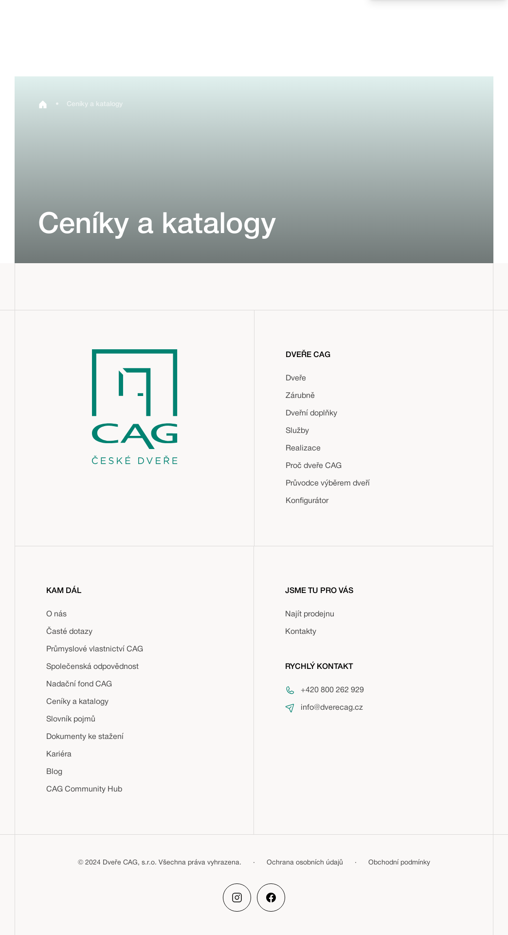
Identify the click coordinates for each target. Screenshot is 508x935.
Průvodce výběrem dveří (328, 483)
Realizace (303, 448)
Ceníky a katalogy (77, 702)
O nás (56, 614)
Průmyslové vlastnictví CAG (94, 649)
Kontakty (300, 632)
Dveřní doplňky (311, 413)
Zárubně (300, 396)
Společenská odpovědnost (92, 667)
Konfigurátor (307, 501)
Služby (297, 431)
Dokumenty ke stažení (85, 737)
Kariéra (59, 754)
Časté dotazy (69, 632)
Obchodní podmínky (399, 863)
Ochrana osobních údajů (305, 863)
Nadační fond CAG (79, 684)
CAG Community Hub (84, 789)
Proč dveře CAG (314, 466)
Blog (54, 772)
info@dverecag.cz (332, 707)
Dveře (296, 378)
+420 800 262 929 (332, 690)
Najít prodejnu (309, 614)
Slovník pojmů (70, 719)
